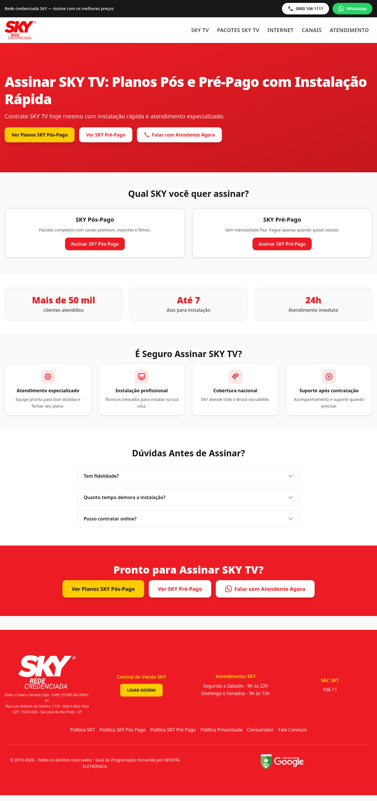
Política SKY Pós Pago (123, 730)
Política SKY (82, 730)
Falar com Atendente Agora (179, 135)
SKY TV (200, 30)
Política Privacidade (221, 730)
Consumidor (260, 730)
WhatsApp (352, 9)
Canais (312, 30)
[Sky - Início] (20, 30)
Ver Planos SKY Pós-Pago (40, 135)
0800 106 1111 (305, 9)
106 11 (330, 689)
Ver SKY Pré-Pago (105, 135)
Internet (281, 30)
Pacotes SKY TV (238, 30)
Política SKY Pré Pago (173, 730)
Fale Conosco (292, 730)
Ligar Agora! (141, 690)
